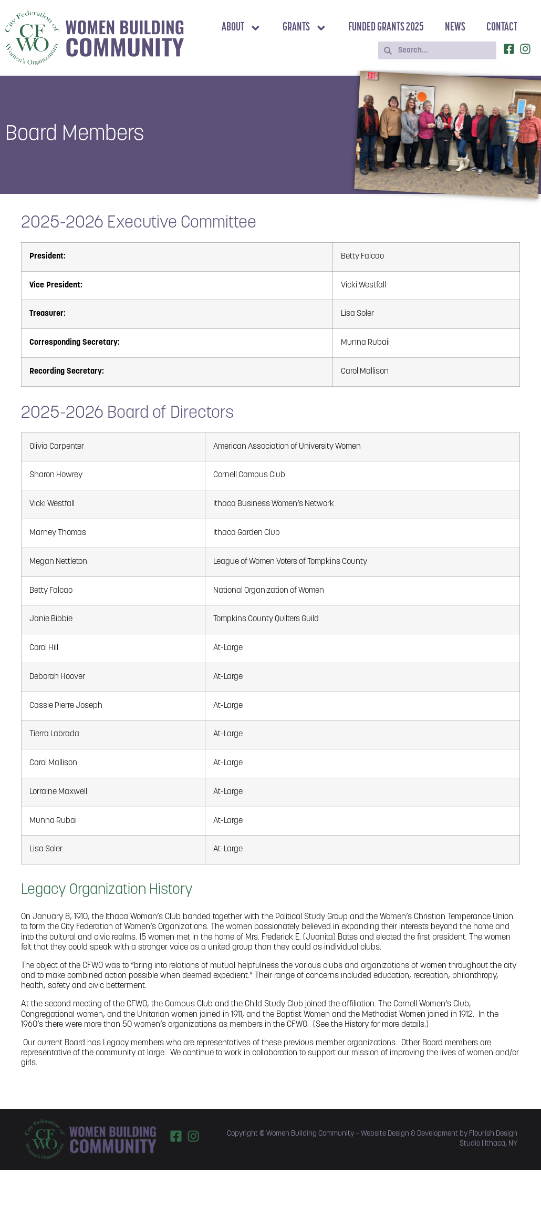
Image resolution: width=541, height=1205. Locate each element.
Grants (305, 28)
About (242, 28)
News (455, 28)
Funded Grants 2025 (386, 28)
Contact (501, 28)
